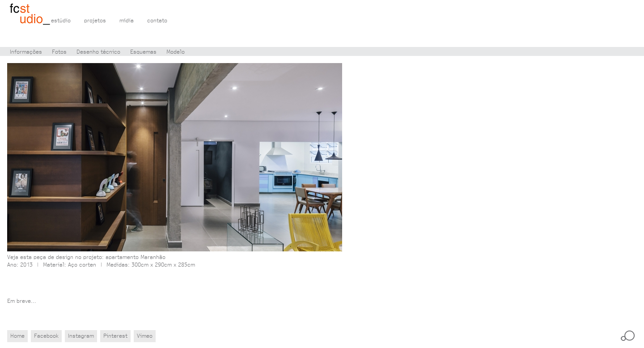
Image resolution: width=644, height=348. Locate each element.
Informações (26, 52)
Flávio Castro (30, 15)
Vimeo (145, 336)
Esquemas (143, 52)
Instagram (81, 336)
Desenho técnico (98, 52)
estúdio (61, 21)
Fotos (59, 52)
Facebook (46, 336)
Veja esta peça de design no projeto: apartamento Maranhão (86, 257)
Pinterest (115, 336)
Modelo (175, 52)
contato (157, 21)
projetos (95, 21)
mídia (126, 21)
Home (17, 336)
